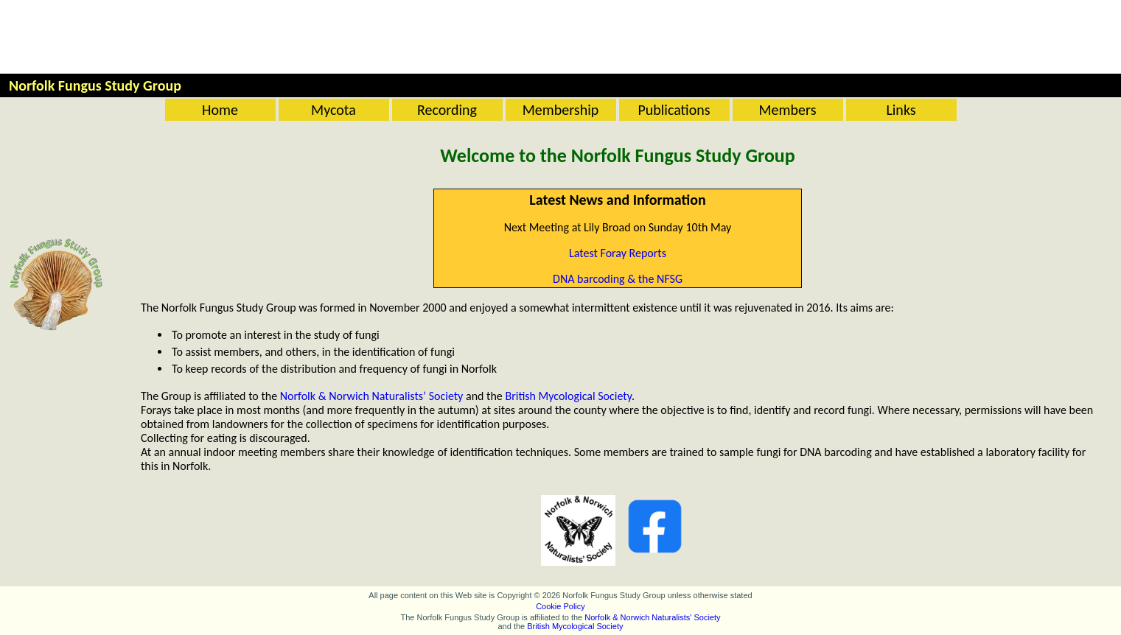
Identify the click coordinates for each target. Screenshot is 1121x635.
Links (900, 110)
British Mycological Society (568, 396)
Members (788, 110)
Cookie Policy (560, 606)
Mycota (333, 110)
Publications (674, 110)
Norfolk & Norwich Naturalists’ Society (372, 396)
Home (220, 110)
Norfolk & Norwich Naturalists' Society (652, 617)
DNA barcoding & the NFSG (617, 279)
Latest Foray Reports (617, 253)
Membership (561, 110)
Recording (447, 110)
